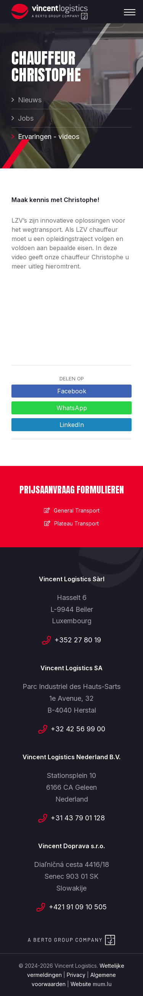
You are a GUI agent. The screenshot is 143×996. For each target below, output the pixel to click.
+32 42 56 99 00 (78, 729)
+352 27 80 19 (78, 640)
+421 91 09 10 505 (78, 907)
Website (81, 984)
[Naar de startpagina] (49, 11)
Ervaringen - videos (48, 137)
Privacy (76, 975)
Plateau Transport (76, 523)
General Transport (77, 510)
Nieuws (30, 100)
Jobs (26, 118)
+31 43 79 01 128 (78, 818)
